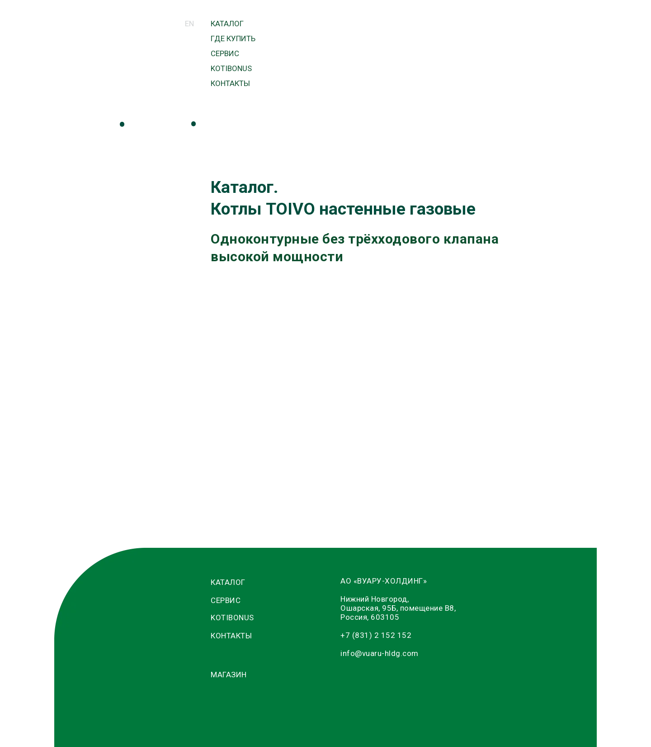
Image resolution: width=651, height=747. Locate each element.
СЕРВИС (225, 53)
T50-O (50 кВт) (369, 359)
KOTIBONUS (231, 68)
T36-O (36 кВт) (369, 331)
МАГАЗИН (317, 78)
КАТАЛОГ (227, 23)
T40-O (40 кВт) (369, 345)
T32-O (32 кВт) (369, 318)
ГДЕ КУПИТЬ (233, 38)
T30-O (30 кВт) (369, 305)
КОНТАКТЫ (230, 83)
